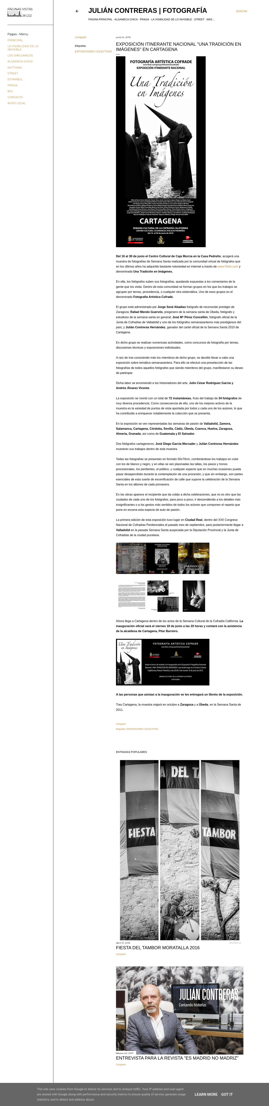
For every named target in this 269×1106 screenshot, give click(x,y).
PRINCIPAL (15, 40)
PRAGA (144, 19)
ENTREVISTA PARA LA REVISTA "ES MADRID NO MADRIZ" (177, 1058)
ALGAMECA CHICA (126, 19)
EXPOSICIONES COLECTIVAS (93, 51)
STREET (199, 19)
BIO (10, 91)
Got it (227, 1094)
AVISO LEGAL (16, 103)
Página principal (100, 19)
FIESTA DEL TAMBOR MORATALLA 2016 (158, 947)
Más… (211, 19)
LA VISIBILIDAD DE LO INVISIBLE (171, 19)
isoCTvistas (14, 67)
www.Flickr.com (227, 266)
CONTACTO (15, 97)
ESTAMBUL (15, 79)
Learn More (206, 1094)
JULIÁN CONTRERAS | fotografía (147, 10)
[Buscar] (241, 11)
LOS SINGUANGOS (20, 55)
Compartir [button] (80, 37)
